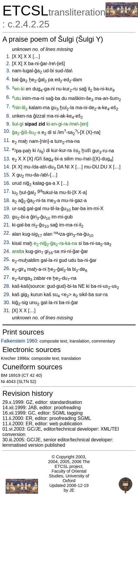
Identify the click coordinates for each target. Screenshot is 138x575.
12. (7, 149)
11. (7, 140)
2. (8, 63)
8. (8, 115)
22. (7, 232)
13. (7, 158)
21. (7, 224)
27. (7, 277)
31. (7, 310)
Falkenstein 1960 (19, 340)
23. (7, 242)
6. (8, 97)
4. (8, 78)
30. (7, 302)
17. (7, 191)
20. (7, 216)
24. (7, 251)
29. (7, 294)
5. (8, 87)
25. (7, 259)
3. (8, 70)
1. (8, 56)
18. (7, 200)
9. (8, 123)
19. (7, 208)
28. (7, 286)
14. (7, 166)
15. (7, 174)
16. (7, 183)
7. (8, 106)
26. (7, 268)
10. (7, 131)
